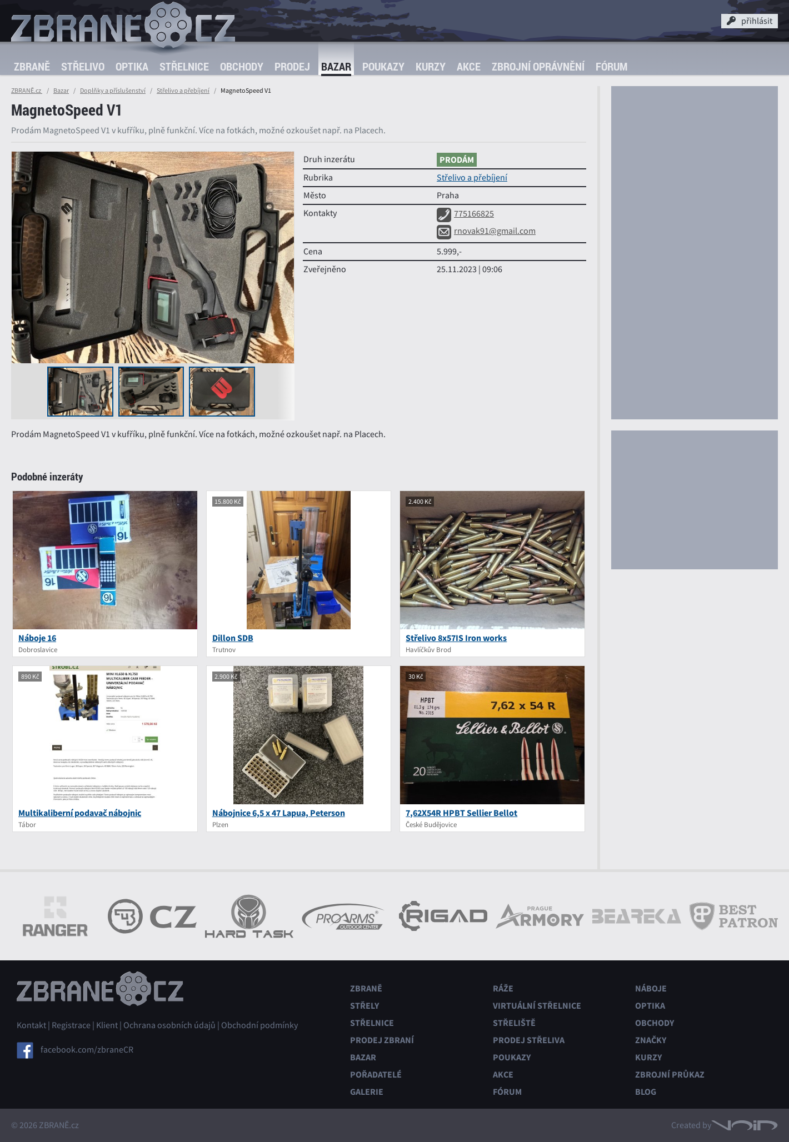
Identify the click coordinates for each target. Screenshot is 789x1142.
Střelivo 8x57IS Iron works (456, 638)
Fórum (611, 66)
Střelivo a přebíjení (183, 90)
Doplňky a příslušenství (113, 90)
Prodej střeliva (529, 1040)
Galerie (366, 1092)
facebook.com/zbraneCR (87, 1049)
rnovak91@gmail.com (486, 231)
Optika (132, 66)
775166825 (465, 213)
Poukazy (383, 66)
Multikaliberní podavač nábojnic (79, 813)
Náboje (651, 988)
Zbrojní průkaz (670, 1074)
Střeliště (514, 1023)
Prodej (292, 66)
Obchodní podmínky (259, 1025)
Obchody (241, 66)
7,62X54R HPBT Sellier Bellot (461, 813)
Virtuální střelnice (537, 1005)
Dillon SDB (232, 638)
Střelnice (184, 66)
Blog (645, 1092)
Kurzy (431, 66)
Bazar (336, 66)
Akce (469, 66)
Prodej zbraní (382, 1040)
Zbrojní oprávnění (538, 66)
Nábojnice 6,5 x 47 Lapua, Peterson (278, 813)
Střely (364, 1005)
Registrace (71, 1025)
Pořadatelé (376, 1074)
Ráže (503, 988)
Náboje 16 (37, 638)
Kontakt (31, 1025)
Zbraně (32, 66)
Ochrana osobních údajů (169, 1025)
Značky (650, 1040)
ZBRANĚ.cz (26, 90)
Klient (107, 1025)
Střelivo (82, 66)
